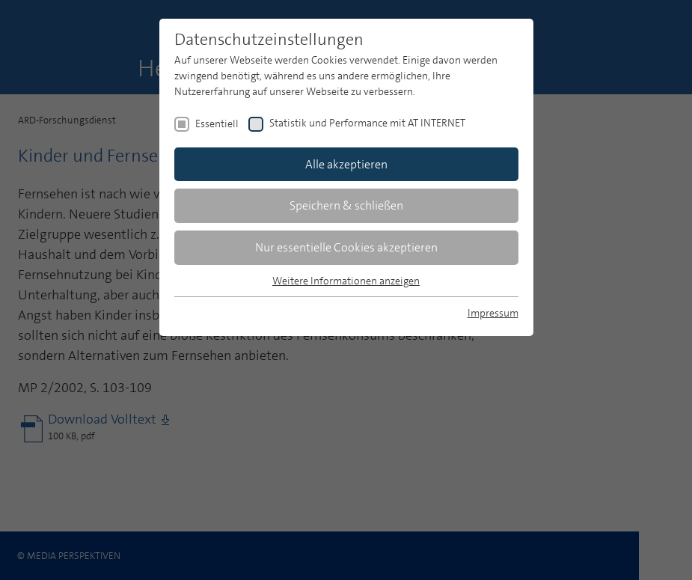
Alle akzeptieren (346, 164)
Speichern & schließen (346, 205)
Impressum (493, 313)
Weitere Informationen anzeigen (346, 280)
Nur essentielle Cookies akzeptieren (346, 247)
